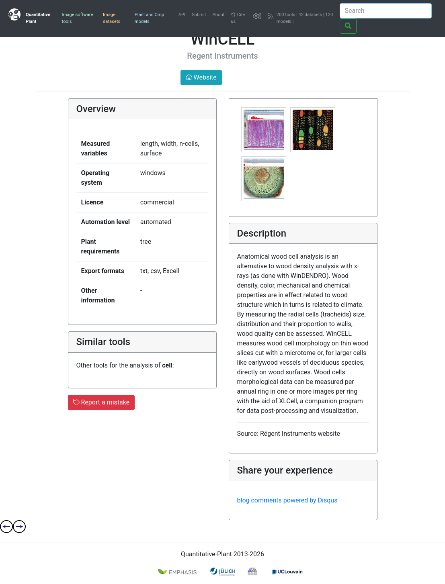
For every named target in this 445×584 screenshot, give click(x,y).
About (218, 14)
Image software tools (77, 18)
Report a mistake (101, 402)
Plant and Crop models (149, 18)
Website (201, 77)
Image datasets (111, 18)
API (181, 14)
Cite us (238, 18)
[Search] (386, 10)
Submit (199, 14)
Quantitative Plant (38, 18)
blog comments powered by (287, 500)
